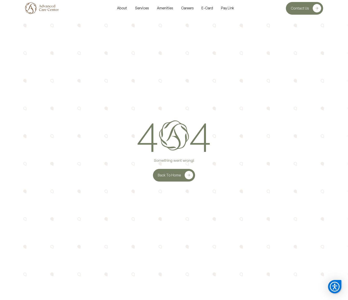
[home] (42, 8)
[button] (334, 286)
